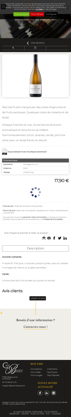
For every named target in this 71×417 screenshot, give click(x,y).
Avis (6, 233)
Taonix (25, 414)
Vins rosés (35, 372)
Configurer (51, 14)
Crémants (52, 369)
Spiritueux (52, 372)
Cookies (39, 9)
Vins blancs (38, 43)
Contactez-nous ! (35, 327)
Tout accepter (21, 14)
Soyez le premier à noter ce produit (29, 233)
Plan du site (37, 414)
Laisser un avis (38, 298)
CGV (48, 414)
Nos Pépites (53, 375)
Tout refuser (37, 14)
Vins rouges (36, 375)
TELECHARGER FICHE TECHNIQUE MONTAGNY (24, 151)
